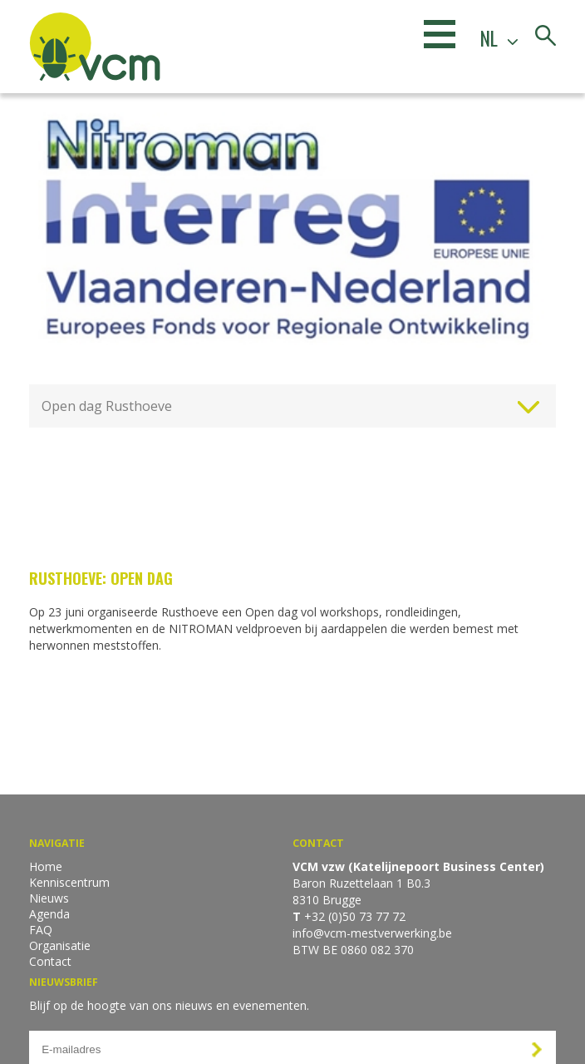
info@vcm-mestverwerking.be (372, 933)
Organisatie (60, 945)
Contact (50, 961)
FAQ (40, 930)
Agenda (49, 914)
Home (45, 866)
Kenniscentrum (69, 882)
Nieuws (49, 898)
